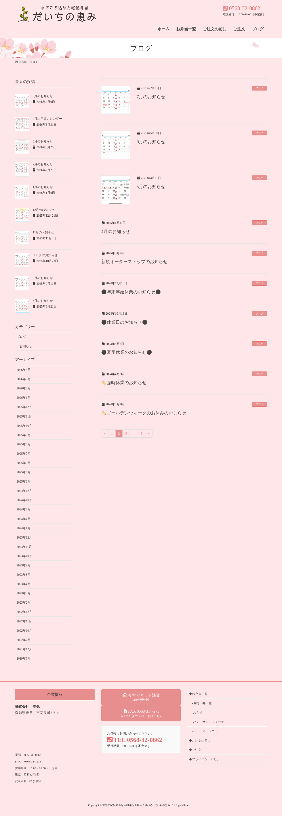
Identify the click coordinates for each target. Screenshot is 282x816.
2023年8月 (23, 574)
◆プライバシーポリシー (206, 759)
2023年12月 (24, 537)
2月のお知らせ (43, 164)
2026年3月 (23, 379)
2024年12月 (24, 491)
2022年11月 (24, 621)
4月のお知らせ (115, 231)
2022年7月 (23, 640)
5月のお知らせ (151, 186)
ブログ (259, 88)
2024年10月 (24, 500)
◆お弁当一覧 (198, 694)
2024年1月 (23, 528)
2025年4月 (23, 472)
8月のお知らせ (43, 300)
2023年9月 (23, 565)
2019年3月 (23, 658)
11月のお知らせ (43, 232)
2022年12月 (24, 612)
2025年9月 (23, 435)
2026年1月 (23, 397)
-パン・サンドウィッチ (208, 722)
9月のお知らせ (43, 278)
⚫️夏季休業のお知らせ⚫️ (126, 352)
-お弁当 (197, 712)
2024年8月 (23, 509)
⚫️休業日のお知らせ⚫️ (124, 322)
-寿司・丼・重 (202, 703)
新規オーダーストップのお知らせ (134, 261)
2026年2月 (23, 388)
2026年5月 (23, 369)
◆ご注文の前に (200, 740)
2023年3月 (23, 593)
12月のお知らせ (43, 210)
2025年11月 (24, 416)
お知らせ (26, 346)
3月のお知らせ (43, 141)
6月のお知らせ (151, 141)
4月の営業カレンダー (47, 118)
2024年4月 (23, 519)
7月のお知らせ (151, 96)
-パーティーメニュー (206, 731)
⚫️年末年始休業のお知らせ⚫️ (131, 291)
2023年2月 (23, 602)
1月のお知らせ (43, 187)
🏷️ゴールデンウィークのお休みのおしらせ (143, 412)
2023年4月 (23, 584)
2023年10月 (24, 556)
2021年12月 (24, 649)
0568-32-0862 (241, 8)
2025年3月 (23, 481)
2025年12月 (24, 407)
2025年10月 (24, 425)
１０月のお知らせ (45, 255)
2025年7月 (23, 453)
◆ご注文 (195, 750)
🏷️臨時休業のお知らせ (124, 382)
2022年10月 (24, 630)
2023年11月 (24, 546)
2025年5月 (23, 463)
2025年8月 (23, 444)
